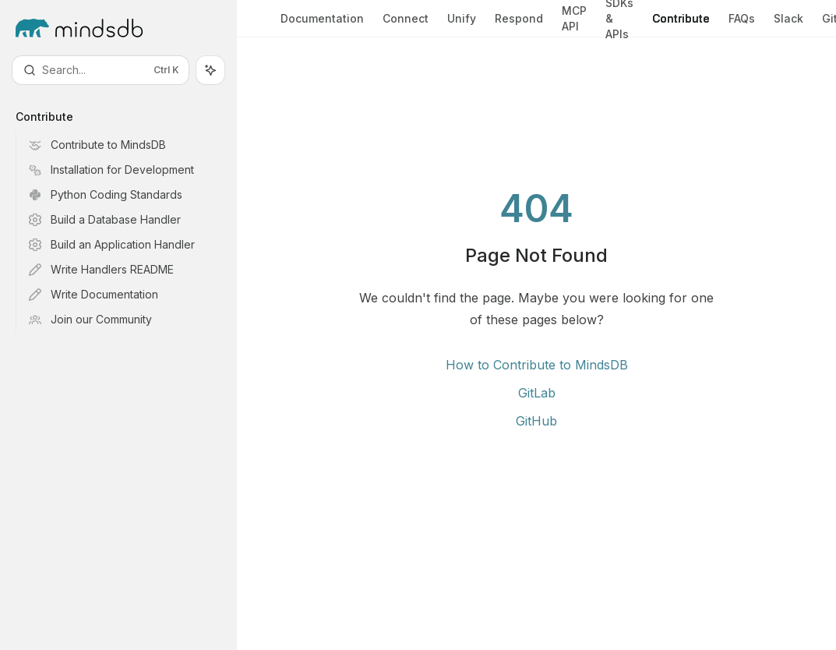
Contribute (681, 24)
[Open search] (100, 70)
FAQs (741, 24)
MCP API (574, 20)
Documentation (322, 24)
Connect (406, 24)
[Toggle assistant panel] (210, 70)
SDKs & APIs (619, 18)
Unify (461, 24)
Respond (519, 24)
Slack (788, 18)
